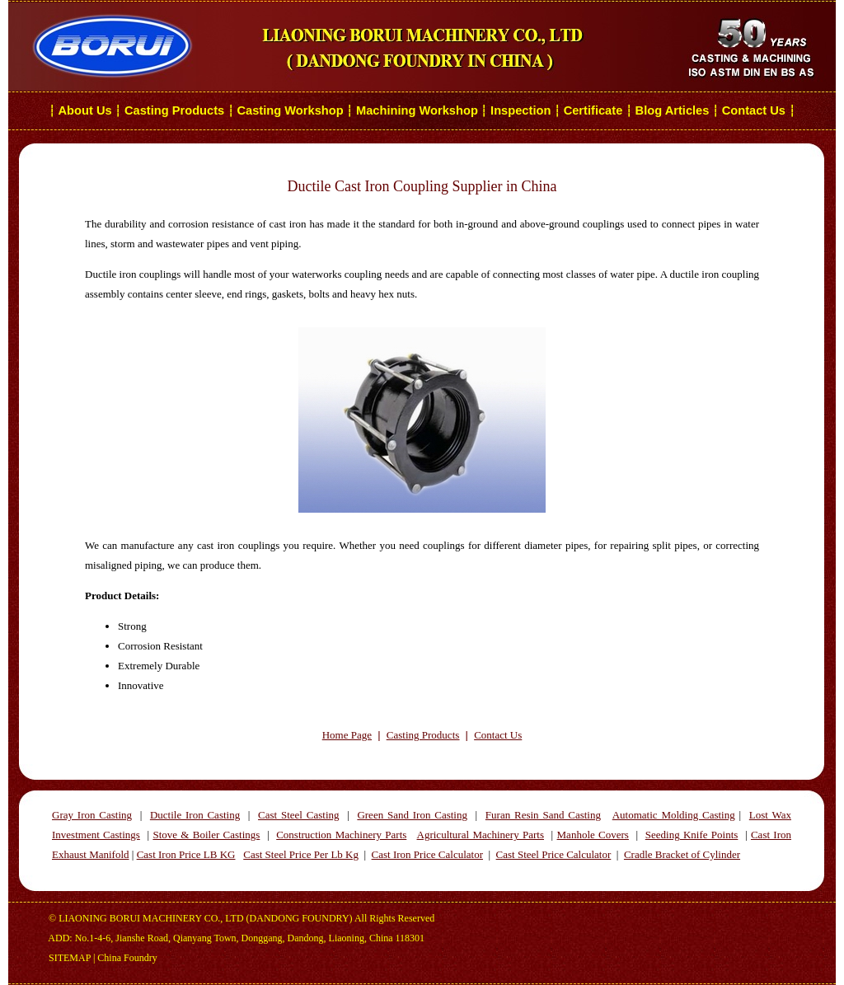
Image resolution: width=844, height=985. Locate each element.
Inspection (520, 110)
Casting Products (174, 110)
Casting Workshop (290, 110)
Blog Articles (672, 110)
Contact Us (755, 110)
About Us (85, 110)
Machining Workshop (417, 110)
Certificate (593, 110)
